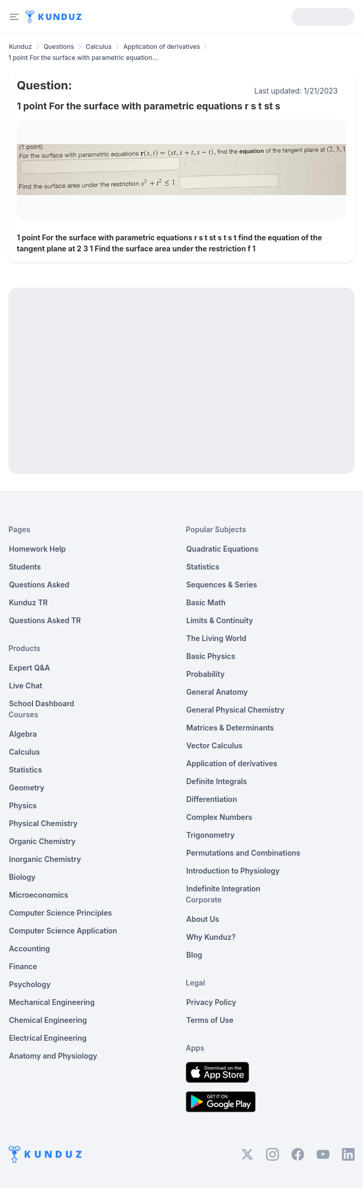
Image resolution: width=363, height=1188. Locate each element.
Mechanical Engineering (52, 1002)
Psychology (30, 984)
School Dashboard (41, 703)
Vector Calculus (214, 745)
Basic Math (206, 602)
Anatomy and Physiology (53, 1055)
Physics (23, 805)
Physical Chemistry (43, 823)
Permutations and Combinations (243, 852)
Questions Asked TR (45, 620)
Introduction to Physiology (232, 870)
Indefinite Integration (223, 888)
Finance (23, 966)
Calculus (99, 46)
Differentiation (211, 799)
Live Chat (25, 685)
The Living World (216, 638)
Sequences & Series (221, 584)
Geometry (26, 787)
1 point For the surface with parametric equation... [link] (83, 58)
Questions (59, 46)
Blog (194, 954)
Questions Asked (39, 584)
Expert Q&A (29, 667)
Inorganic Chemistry (45, 859)
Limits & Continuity (219, 620)
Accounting (29, 948)
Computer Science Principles (60, 912)
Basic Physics (210, 656)
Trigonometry (210, 834)
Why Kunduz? (211, 936)
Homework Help (37, 548)
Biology (22, 876)
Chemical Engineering (48, 1020)
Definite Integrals (216, 781)
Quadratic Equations (222, 548)
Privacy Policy (211, 1002)
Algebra (23, 733)
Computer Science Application (63, 930)
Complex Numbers (219, 817)
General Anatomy (217, 691)
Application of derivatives (161, 46)
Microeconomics (38, 894)
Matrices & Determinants (230, 727)
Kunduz (20, 46)
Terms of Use (210, 1020)
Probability (205, 673)
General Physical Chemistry (235, 709)
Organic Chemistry (42, 841)
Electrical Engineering (48, 1037)
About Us (202, 919)
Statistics (25, 769)
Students (25, 566)
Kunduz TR (28, 602)
